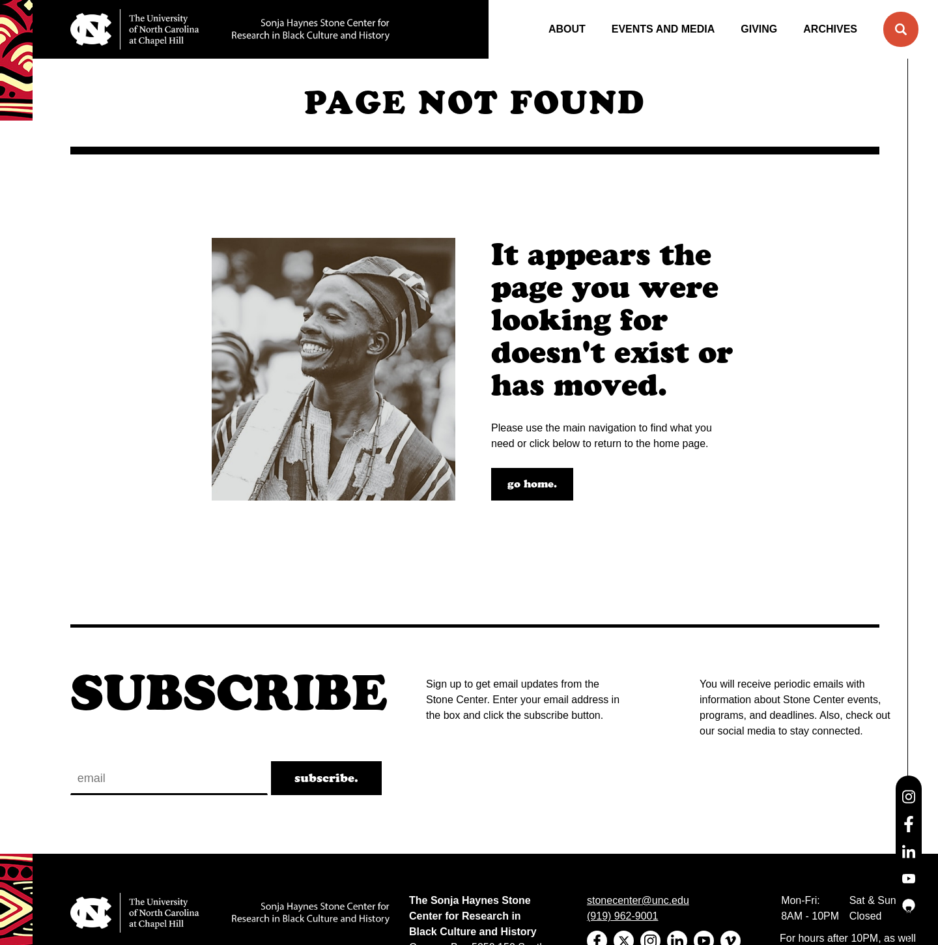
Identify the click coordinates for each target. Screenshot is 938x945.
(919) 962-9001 (622, 916)
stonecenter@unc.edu (638, 900)
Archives (830, 29)
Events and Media (663, 29)
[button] (900, 29)
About (567, 29)
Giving (759, 29)
